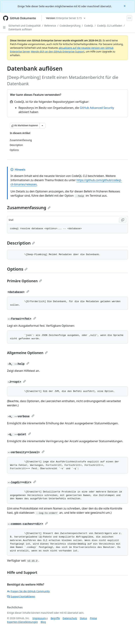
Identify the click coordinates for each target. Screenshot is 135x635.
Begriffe (55, 618)
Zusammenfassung (28, 207)
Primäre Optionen (24, 281)
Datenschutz (70, 618)
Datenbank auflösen (20, 29)
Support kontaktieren (21, 596)
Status (83, 618)
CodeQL (88, 25)
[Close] (125, 6)
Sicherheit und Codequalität (24, 25)
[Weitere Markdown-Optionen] (42, 125)
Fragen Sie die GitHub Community (28, 591)
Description (21, 243)
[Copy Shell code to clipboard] (122, 220)
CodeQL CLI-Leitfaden (109, 25)
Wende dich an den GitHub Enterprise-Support (58, 51)
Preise (93, 618)
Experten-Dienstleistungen (22, 622)
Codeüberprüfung (70, 25)
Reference (50, 25)
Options (17, 269)
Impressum (39, 618)
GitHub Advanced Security (97, 108)
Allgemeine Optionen (27, 352)
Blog (43, 622)
